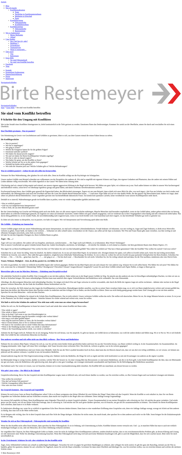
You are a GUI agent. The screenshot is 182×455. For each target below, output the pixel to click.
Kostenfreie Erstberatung (15, 72)
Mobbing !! (14, 43)
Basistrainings (20, 31)
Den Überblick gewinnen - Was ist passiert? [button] (18, 131)
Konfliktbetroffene (22, 25)
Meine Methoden (16, 35)
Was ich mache (11, 8)
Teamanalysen (15, 48)
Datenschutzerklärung (14, 74)
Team (17, 12)
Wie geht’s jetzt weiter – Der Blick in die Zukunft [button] (20, 371)
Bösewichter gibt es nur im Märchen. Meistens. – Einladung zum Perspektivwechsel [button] (34, 271)
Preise (8, 76)
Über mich (9, 52)
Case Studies (10, 39)
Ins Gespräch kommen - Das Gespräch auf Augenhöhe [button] (22, 390)
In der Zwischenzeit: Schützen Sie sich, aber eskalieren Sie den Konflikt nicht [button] (31, 440)
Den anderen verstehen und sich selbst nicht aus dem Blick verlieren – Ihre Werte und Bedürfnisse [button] (40, 339)
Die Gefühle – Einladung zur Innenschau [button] (17, 224)
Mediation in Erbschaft (23, 16)
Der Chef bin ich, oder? (19, 41)
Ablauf (12, 37)
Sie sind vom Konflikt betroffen (22, 62)
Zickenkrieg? (15, 45)
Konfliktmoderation (17, 10)
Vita (11, 54)
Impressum (10, 79)
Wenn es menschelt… (18, 50)
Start (2, 108)
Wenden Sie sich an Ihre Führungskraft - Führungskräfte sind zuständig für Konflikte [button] (35, 421)
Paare (17, 18)
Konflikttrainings (16, 27)
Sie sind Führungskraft (18, 60)
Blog (7, 6)
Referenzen (14, 56)
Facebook (9, 64)
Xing (7, 66)
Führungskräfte (20, 23)
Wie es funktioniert (13, 33)
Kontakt (9, 70)
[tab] (91, 131)
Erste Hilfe (10, 58)
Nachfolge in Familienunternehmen (28, 14)
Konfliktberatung (16, 20)
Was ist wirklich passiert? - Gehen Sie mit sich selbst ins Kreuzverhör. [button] (28, 171)
